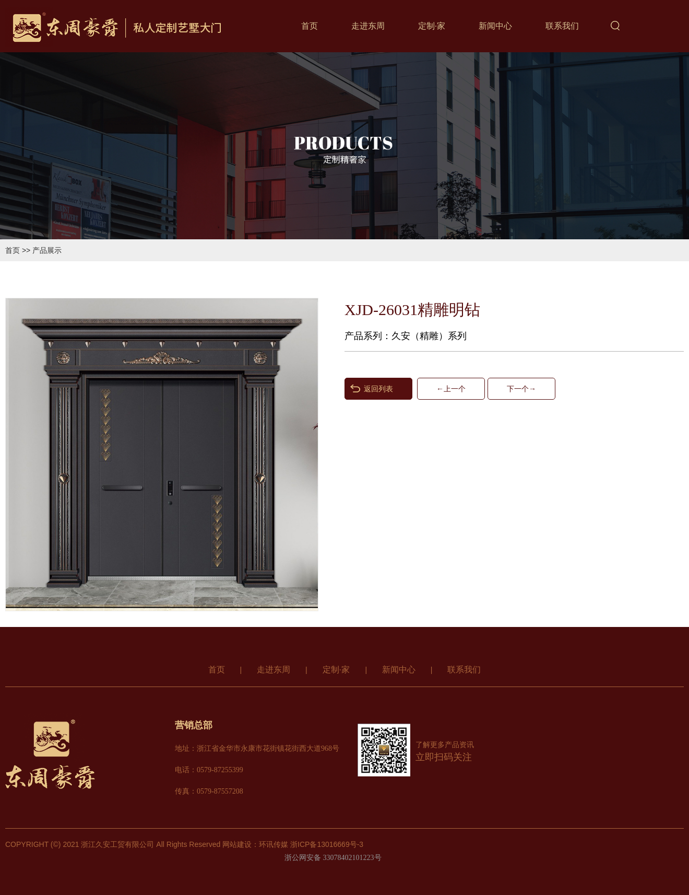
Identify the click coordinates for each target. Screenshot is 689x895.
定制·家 (431, 25)
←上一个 (451, 389)
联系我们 (562, 25)
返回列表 (378, 389)
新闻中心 (495, 25)
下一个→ (521, 389)
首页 (309, 25)
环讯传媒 (273, 844)
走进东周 (368, 25)
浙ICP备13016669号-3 (326, 844)
